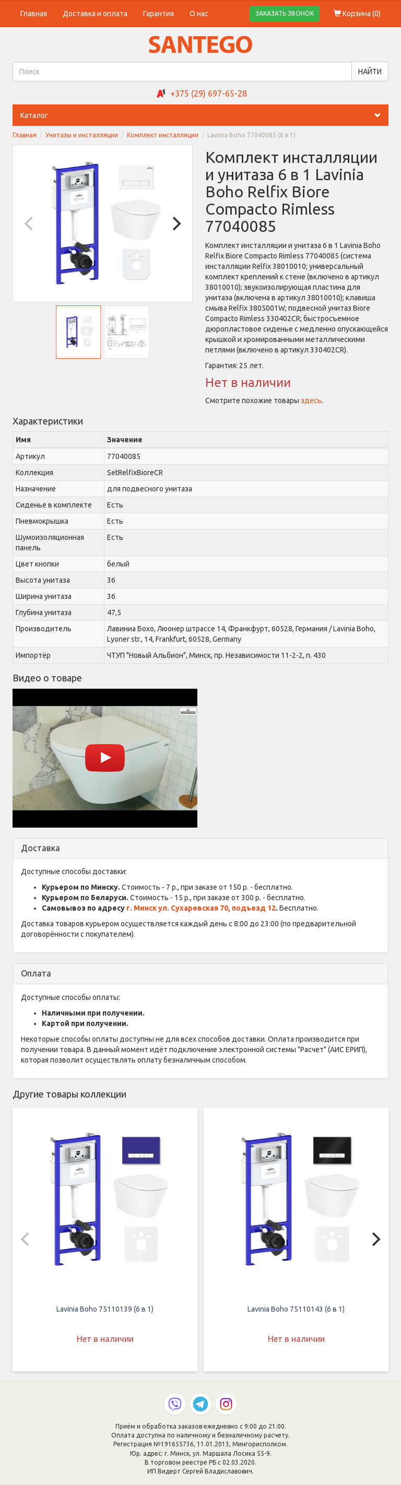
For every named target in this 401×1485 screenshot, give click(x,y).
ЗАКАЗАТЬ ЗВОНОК (284, 13)
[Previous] (29, 223)
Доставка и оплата (95, 13)
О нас (199, 13)
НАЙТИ (370, 71)
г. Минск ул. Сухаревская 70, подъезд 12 (201, 908)
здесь (311, 400)
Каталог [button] (204, 115)
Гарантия (158, 13)
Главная (33, 13)
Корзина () (357, 13)
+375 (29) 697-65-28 (208, 93)
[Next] (175, 223)
